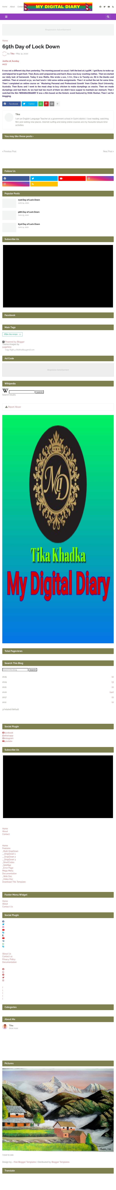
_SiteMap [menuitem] (6, 865)
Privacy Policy (8, 959)
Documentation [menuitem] (9, 873)
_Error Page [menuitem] (7, 868)
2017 (58, 697)
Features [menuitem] (6, 848)
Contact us (7, 956)
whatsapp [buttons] (8, 735)
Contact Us (7, 907)
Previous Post (10, 151)
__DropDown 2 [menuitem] (9, 857)
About (12, 7)
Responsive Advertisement (58, 29)
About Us (6, 954)
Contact (21, 7)
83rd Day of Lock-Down (29, 224)
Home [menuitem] (5, 845)
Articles (30, 7)
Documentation (9, 962)
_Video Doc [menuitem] (7, 879)
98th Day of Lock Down (28, 212)
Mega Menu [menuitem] (7, 871)
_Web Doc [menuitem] (7, 876)
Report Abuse (14, 407)
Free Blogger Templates (25, 1162)
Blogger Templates (60, 1162)
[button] (6, 17)
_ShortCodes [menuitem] (8, 862)
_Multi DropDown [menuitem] (10, 851)
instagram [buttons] (8, 738)
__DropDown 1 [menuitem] (9, 854)
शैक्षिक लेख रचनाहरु (12, 334)
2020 (58, 692)
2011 (58, 702)
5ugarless (6, 347)
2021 (58, 687)
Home (4, 7)
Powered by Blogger (13, 342)
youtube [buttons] (8, 741)
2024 (58, 682)
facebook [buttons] (8, 733)
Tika (17, 114)
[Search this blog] (15, 669)
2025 (58, 677)
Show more (13, 1028)
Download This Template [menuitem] (14, 882)
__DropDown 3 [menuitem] (9, 859)
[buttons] (3, 969)
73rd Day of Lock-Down (29, 200)
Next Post (107, 151)
